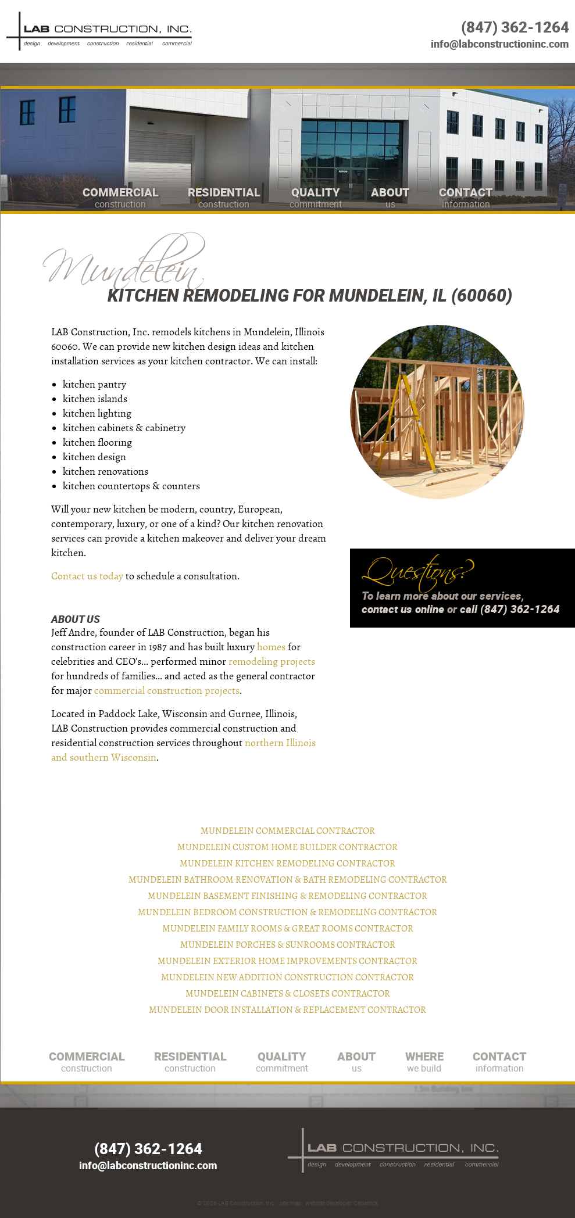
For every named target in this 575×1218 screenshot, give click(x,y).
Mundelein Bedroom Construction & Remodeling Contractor (287, 912)
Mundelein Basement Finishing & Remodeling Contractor (287, 896)
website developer (328, 1203)
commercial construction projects (167, 690)
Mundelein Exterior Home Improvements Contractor (287, 961)
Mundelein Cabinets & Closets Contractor (287, 994)
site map (290, 1203)
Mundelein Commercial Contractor (288, 831)
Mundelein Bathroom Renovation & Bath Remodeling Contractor (287, 880)
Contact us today (87, 576)
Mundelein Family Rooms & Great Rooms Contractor (287, 928)
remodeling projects (271, 661)
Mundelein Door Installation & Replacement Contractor (287, 1010)
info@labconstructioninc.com (500, 44)
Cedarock (365, 1203)
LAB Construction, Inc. (247, 1203)
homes (271, 647)
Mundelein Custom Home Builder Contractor (287, 847)
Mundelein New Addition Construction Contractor (287, 977)
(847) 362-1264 (515, 27)
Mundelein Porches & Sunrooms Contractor (287, 945)
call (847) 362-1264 (510, 609)
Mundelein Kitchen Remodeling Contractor (287, 863)
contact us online (403, 609)
